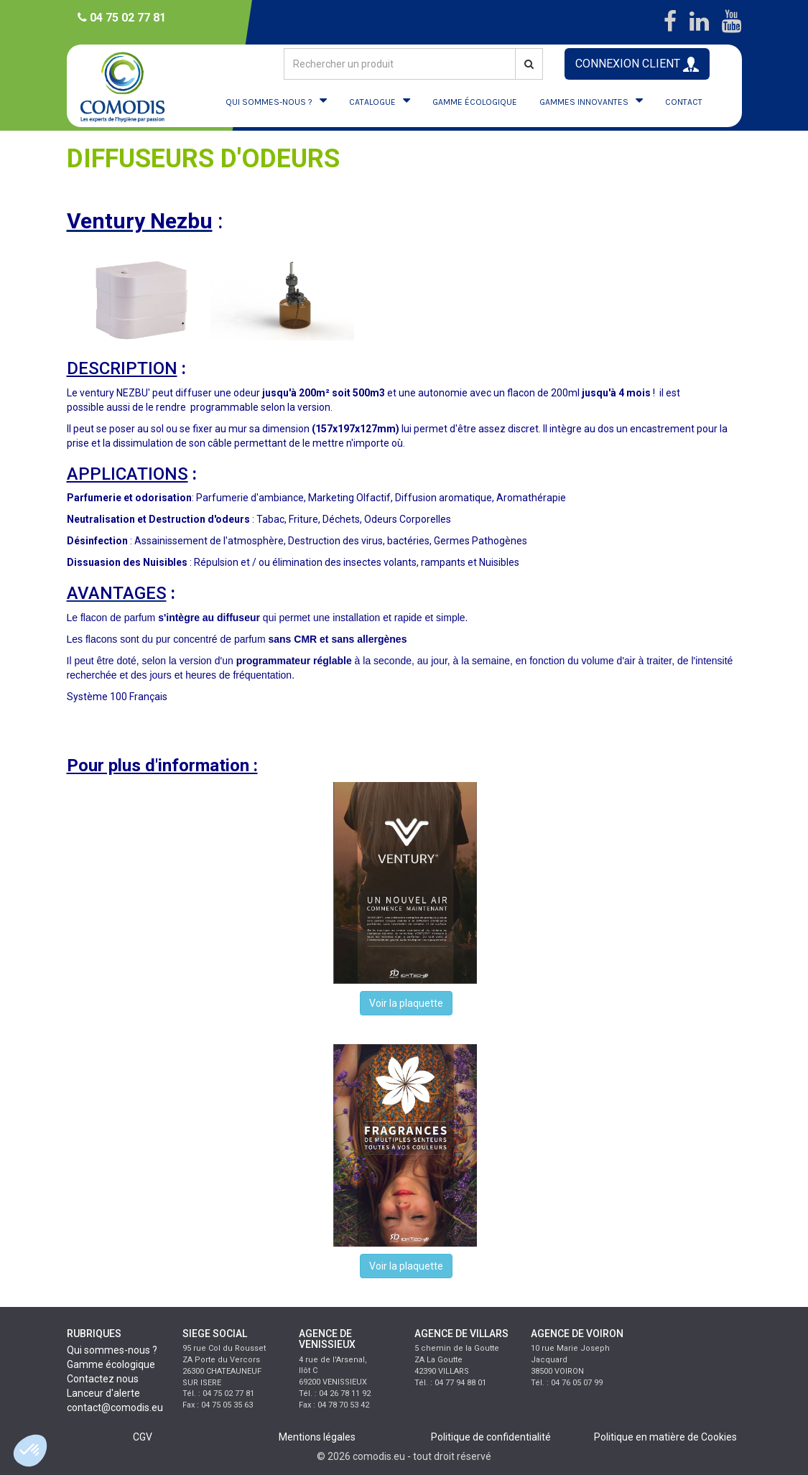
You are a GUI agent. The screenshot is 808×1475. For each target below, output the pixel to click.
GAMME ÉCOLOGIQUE (474, 102)
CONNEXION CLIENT (637, 64)
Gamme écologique (111, 1364)
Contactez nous (103, 1379)
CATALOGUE (372, 102)
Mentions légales (317, 1437)
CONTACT (683, 102)
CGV (142, 1437)
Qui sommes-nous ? (112, 1350)
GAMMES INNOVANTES (583, 102)
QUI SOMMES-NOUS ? (269, 102)
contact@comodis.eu (115, 1407)
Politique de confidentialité (491, 1437)
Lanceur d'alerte (103, 1393)
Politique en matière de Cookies (665, 1437)
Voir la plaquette (406, 1003)
